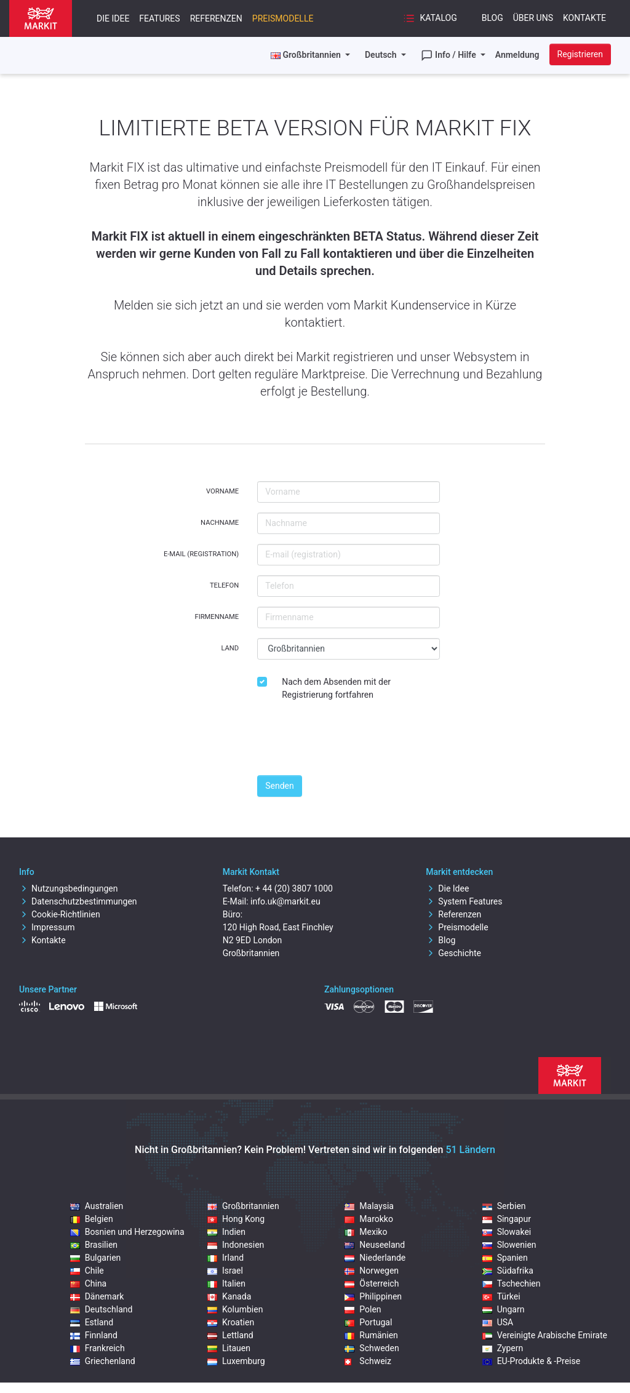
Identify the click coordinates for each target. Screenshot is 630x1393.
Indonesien (235, 1245)
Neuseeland (375, 1245)
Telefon (224, 585)
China (88, 1283)
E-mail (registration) (201, 554)
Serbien (504, 1206)
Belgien (91, 1219)
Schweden (372, 1348)
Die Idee (113, 18)
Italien (226, 1283)
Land (230, 648)
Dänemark (97, 1296)
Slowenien (509, 1245)
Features (159, 18)
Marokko (369, 1219)
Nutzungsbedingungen (68, 888)
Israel (225, 1270)
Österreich (372, 1283)
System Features (464, 901)
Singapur (506, 1219)
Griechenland (102, 1361)
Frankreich (97, 1348)
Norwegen (372, 1270)
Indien (226, 1232)
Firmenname (216, 617)
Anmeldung (517, 55)
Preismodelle (283, 18)
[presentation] (350, 741)
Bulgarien (95, 1258)
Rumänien (371, 1335)
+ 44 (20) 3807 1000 (294, 888)
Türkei (501, 1296)
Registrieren (580, 54)
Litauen (228, 1348)
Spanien (505, 1258)
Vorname (222, 491)
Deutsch (382, 55)
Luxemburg (236, 1361)
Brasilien (94, 1245)
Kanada (229, 1296)
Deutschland (101, 1309)
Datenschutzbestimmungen (78, 901)
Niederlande (375, 1258)
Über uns (533, 18)
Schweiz (368, 1361)
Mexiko (366, 1232)
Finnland (94, 1335)
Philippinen (373, 1296)
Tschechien (511, 1283)
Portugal (368, 1322)
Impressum (46, 927)
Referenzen (216, 18)
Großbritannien (243, 1206)
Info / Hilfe (450, 55)
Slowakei (507, 1232)
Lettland (230, 1335)
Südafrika (507, 1270)
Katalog (430, 18)
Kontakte (584, 18)
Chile (87, 1270)
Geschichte (453, 953)
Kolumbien (235, 1309)
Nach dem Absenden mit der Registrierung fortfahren (336, 688)
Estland (91, 1322)
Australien (97, 1206)
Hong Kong (236, 1219)
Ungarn (503, 1309)
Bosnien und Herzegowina (127, 1232)
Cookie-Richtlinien (59, 914)
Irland (225, 1258)
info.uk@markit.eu (285, 901)
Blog (492, 18)
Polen (363, 1309)
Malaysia (369, 1206)
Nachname (220, 523)
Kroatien (230, 1322)
